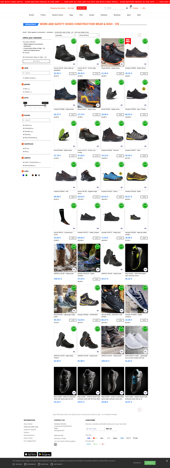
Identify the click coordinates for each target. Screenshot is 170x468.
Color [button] (26, 170)
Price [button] (26, 97)
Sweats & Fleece (57, 15)
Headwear (104, 15)
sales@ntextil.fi (59, 429)
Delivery (26, 431)
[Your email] (95, 428)
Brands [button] (27, 114)
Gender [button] (27, 83)
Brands (31, 15)
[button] (127, 8)
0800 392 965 (58, 434)
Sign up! (109, 428)
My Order (71, 8)
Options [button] (27, 157)
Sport (129, 15)
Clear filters (36, 60)
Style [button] (26, 67)
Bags (71, 15)
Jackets (91, 15)
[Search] (114, 8)
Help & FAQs (28, 437)
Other (139, 15)
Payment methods (30, 429)
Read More (112, 461)
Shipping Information (58, 8)
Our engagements (30, 440)
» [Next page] (146, 34)
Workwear (117, 15)
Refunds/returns (29, 434)
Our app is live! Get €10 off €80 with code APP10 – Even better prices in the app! (119, 2)
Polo (81, 15)
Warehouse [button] (28, 143)
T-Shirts (43, 15)
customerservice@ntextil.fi (63, 425)
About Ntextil (28, 423)
